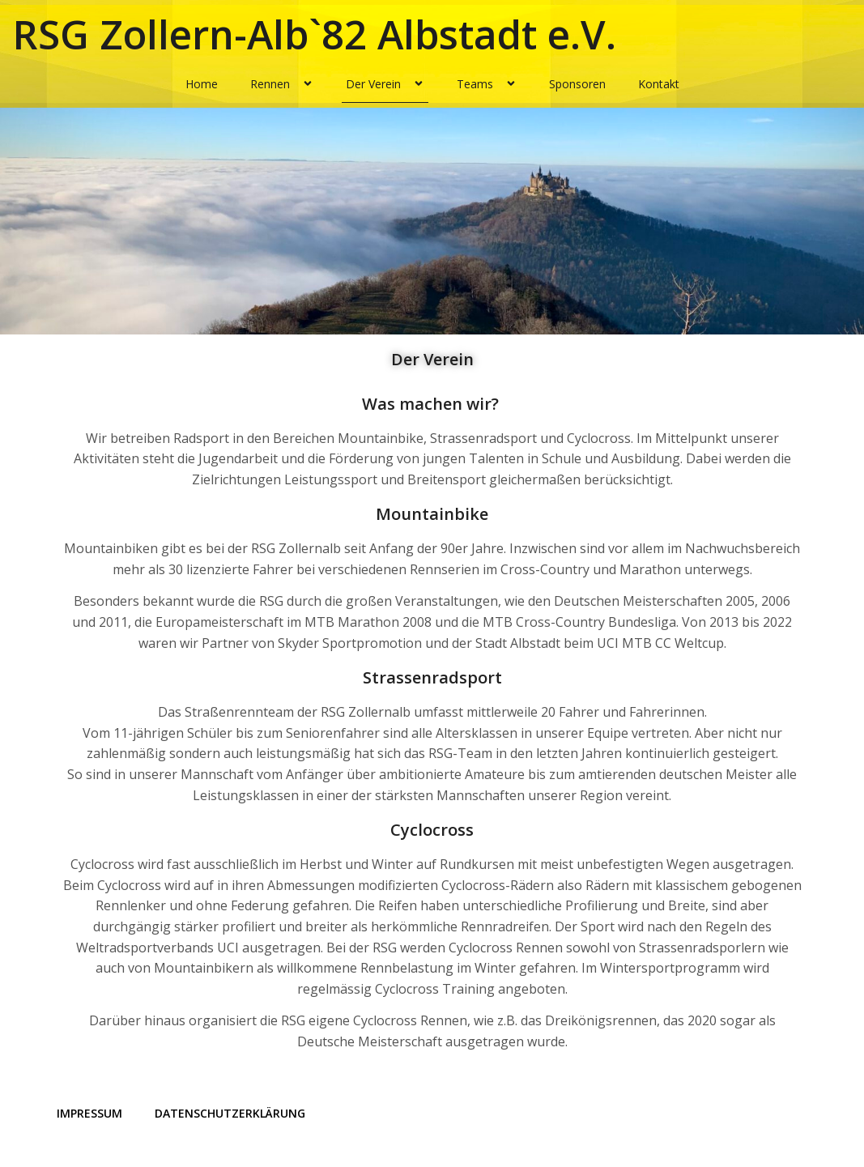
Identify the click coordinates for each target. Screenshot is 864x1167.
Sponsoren (577, 84)
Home (201, 84)
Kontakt (658, 84)
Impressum (89, 1113)
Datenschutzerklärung (230, 1113)
